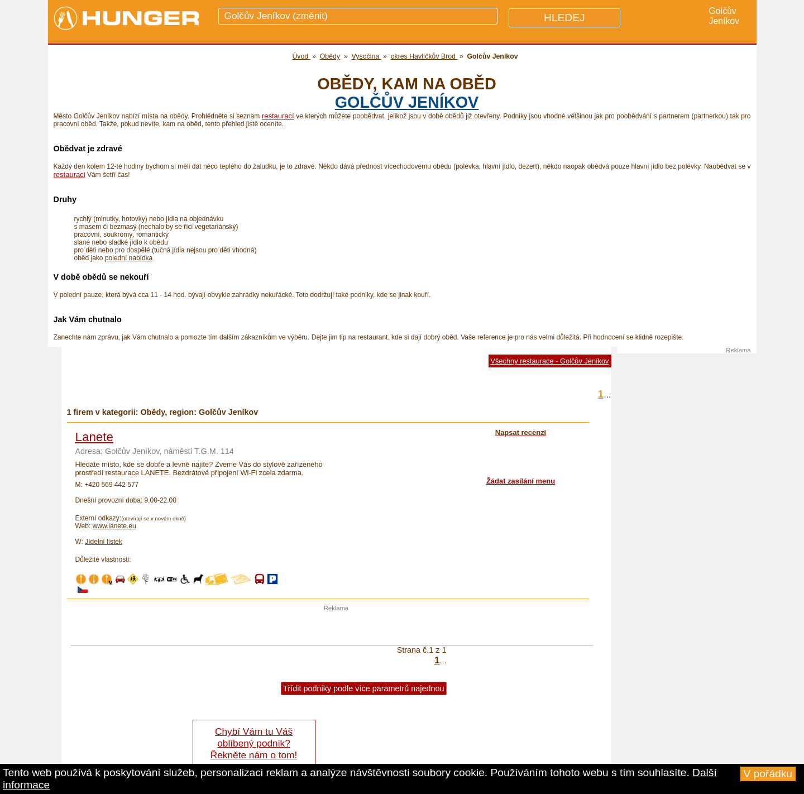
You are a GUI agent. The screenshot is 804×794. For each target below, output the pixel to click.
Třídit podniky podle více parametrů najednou (363, 688)
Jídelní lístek (103, 542)
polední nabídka (128, 258)
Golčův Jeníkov (407, 102)
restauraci (69, 174)
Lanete (94, 437)
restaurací (278, 116)
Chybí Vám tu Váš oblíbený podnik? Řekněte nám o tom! (253, 743)
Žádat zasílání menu (520, 481)
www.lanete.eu (114, 526)
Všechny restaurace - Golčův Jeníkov (550, 361)
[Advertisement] (336, 628)
